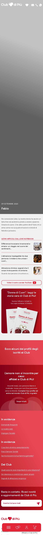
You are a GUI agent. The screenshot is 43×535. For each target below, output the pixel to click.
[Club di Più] (11, 4)
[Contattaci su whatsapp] (40, 4)
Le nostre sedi (7, 429)
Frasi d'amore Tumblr (9, 451)
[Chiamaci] (37, 4)
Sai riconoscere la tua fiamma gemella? (17, 456)
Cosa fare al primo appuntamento (15, 447)
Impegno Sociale (8, 433)
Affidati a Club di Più (29, 533)
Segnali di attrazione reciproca (13, 478)
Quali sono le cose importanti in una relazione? (20, 470)
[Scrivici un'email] (32, 4)
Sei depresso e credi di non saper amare (17, 474)
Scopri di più (21, 401)
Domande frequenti (9, 425)
